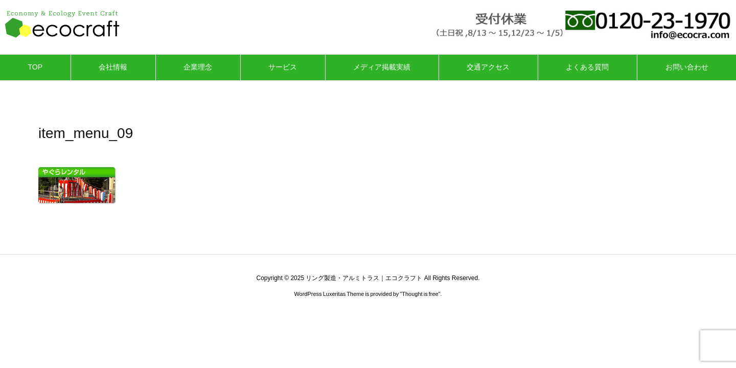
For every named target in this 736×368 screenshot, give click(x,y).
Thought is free (420, 294)
